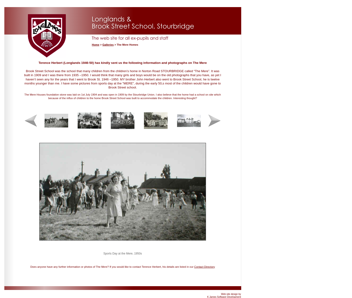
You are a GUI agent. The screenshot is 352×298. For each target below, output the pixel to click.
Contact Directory (204, 266)
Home (95, 44)
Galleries (108, 44)
